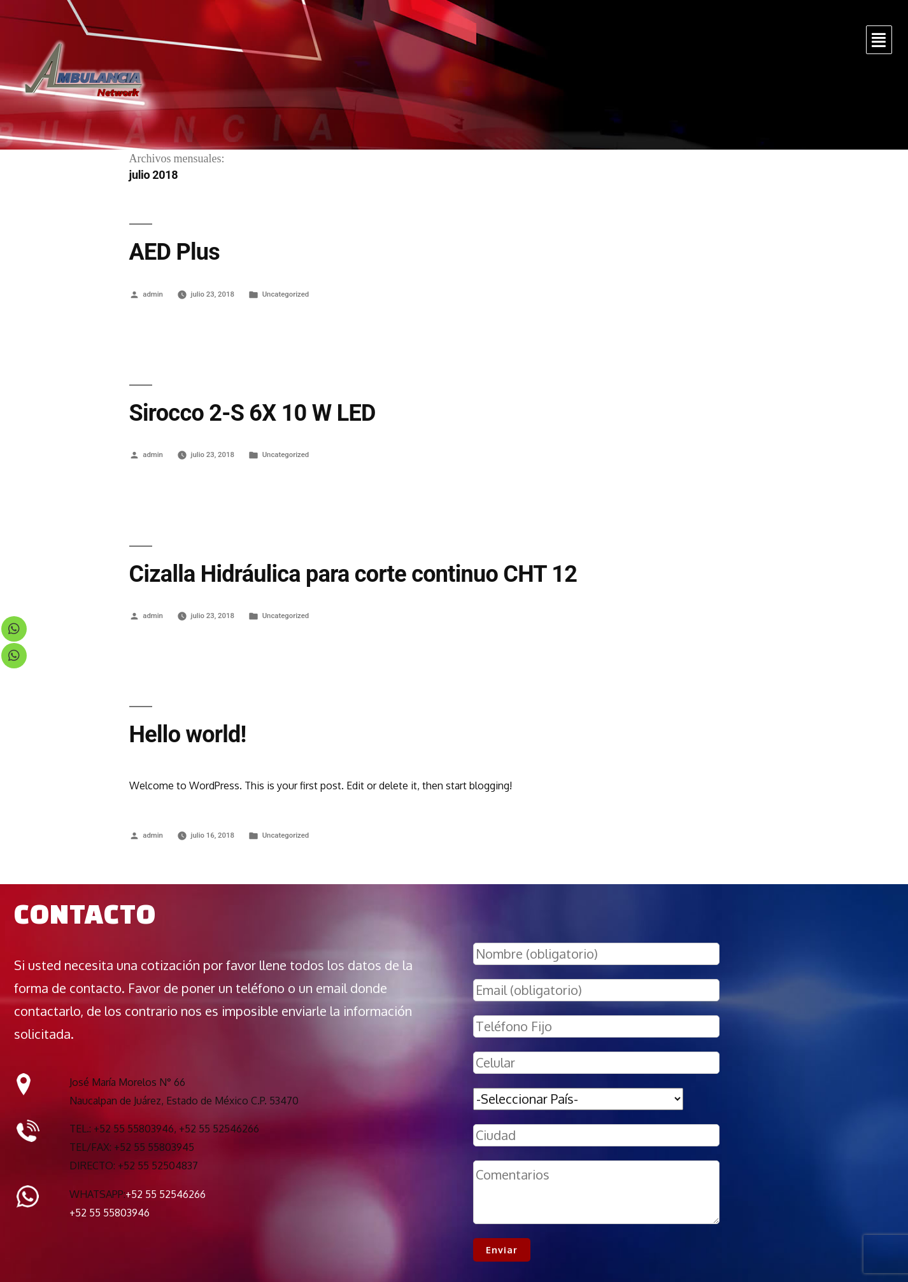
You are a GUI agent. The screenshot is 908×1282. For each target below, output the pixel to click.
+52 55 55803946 (109, 1212)
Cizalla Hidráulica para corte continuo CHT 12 (353, 574)
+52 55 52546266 (165, 1194)
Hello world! (187, 734)
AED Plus (174, 252)
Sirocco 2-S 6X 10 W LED (252, 413)
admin (153, 294)
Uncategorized (285, 294)
